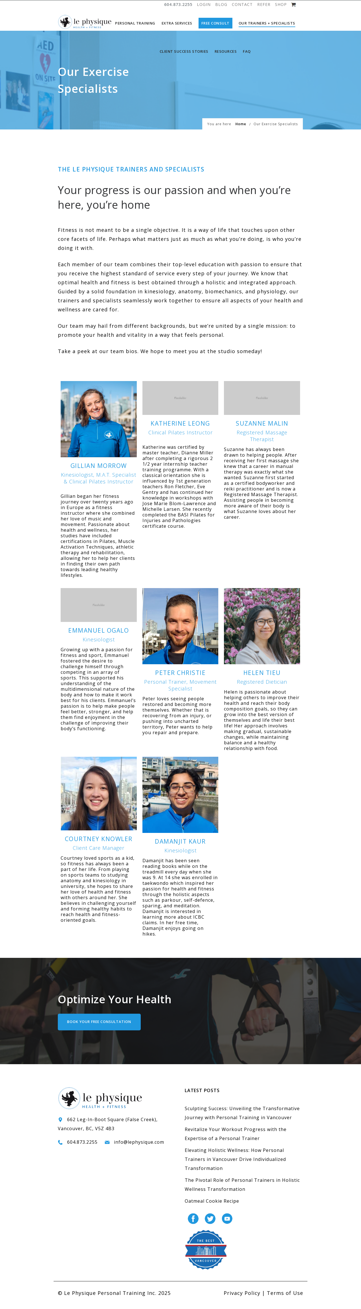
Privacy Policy (242, 1298)
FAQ (247, 51)
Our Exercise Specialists (276, 129)
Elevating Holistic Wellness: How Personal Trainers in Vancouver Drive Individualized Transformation (235, 1165)
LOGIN (204, 4)
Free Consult (215, 23)
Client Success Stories (184, 51)
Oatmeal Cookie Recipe (212, 1207)
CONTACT (242, 4)
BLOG (221, 4)
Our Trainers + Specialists (267, 23)
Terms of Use (285, 1298)
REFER (263, 4)
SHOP (281, 4)
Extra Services (177, 23)
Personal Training (135, 23)
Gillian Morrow (99, 472)
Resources (226, 51)
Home (240, 129)
